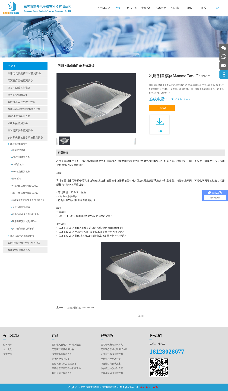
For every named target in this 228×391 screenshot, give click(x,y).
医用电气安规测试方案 (112, 344)
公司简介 (7, 344)
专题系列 (146, 7)
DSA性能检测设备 (21, 171)
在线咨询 (161, 108)
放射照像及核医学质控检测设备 (25, 137)
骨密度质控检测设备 (19, 116)
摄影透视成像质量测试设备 (25, 214)
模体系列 (16, 179)
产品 (117, 7)
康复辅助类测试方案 (111, 363)
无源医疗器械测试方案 (112, 354)
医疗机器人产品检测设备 (21, 102)
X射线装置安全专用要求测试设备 (28, 200)
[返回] (140, 316)
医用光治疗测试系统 (19, 250)
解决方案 (132, 7)
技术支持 (161, 7)
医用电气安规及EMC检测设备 (24, 73)
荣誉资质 (7, 354)
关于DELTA (103, 7)
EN (217, 7)
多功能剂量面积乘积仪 (23, 228)
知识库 (175, 7)
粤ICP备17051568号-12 (150, 387)
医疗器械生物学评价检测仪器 (24, 243)
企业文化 (7, 349)
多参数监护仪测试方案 (112, 368)
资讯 (189, 7)
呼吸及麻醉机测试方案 (112, 373)
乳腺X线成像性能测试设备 (25, 186)
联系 (203, 7)
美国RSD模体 (18, 150)
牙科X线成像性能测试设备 (25, 193)
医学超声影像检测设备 (20, 130)
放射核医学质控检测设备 (22, 236)
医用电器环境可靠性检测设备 (24, 109)
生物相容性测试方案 (111, 359)
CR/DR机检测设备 (21, 157)
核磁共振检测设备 (18, 123)
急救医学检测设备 (18, 94)
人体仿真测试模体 (21, 207)
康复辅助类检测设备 (19, 87)
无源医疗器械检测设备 (20, 80)
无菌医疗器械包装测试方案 (114, 349)
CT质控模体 (18, 164)
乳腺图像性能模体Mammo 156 (79, 307)
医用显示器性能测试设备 (24, 221)
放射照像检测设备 (19, 144)
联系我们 (155, 335)
